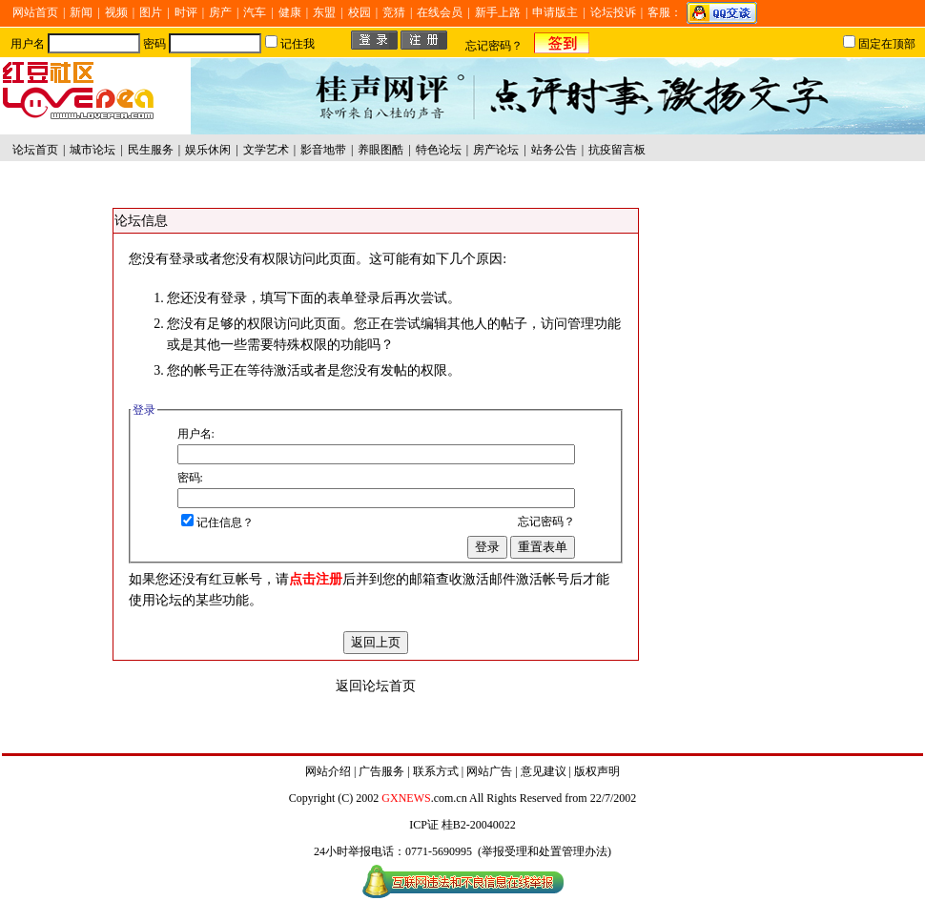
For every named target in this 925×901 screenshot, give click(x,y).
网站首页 (35, 12)
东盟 (324, 12)
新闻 (81, 12)
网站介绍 (328, 771)
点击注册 (315, 579)
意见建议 (543, 771)
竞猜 (393, 12)
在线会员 (439, 12)
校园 (359, 12)
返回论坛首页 (376, 686)
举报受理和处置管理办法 (544, 851)
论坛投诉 (613, 12)
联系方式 (436, 771)
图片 (150, 12)
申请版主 (555, 12)
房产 (220, 12)
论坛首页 (35, 149)
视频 (116, 12)
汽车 (254, 12)
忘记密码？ (494, 45)
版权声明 (597, 771)
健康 (289, 12)
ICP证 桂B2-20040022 (462, 824)
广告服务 (381, 771)
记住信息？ (217, 522)
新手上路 (498, 12)
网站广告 (489, 771)
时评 (186, 12)
